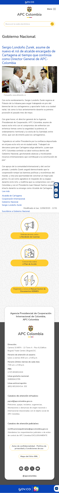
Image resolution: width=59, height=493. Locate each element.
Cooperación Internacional (13, 199)
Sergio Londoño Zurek (12, 205)
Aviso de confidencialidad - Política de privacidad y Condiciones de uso (29, 447)
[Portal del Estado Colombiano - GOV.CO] (29, 2)
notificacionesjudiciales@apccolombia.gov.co (28, 429)
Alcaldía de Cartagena (12, 195)
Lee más (6, 191)
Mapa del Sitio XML (29, 456)
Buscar (52, 24)
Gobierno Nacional (10, 202)
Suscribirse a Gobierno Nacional (16, 211)
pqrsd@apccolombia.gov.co (20, 401)
